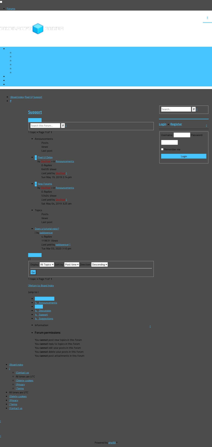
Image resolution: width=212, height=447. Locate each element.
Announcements (65, 161)
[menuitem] (24, 57)
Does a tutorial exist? (47, 229)
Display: (42, 264)
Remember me (172, 149)
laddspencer (46, 233)
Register (176, 124)
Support (35, 112)
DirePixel (46, 161)
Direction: (94, 264)
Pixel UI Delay (45, 157)
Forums (11, 9)
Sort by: (67, 264)
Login (162, 124)
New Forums (45, 184)
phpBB (112, 443)
